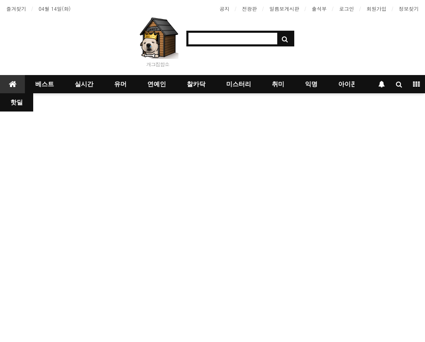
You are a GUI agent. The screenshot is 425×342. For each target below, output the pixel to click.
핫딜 (16, 102)
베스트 (44, 84)
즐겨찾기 (16, 8)
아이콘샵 (350, 84)
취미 (278, 84)
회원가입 (376, 8)
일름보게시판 (284, 8)
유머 (120, 84)
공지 (225, 8)
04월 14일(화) (55, 8)
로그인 (346, 8)
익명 (311, 84)
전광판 (249, 8)
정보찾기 (409, 8)
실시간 (84, 84)
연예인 (156, 84)
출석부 (319, 8)
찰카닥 (196, 84)
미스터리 (238, 84)
